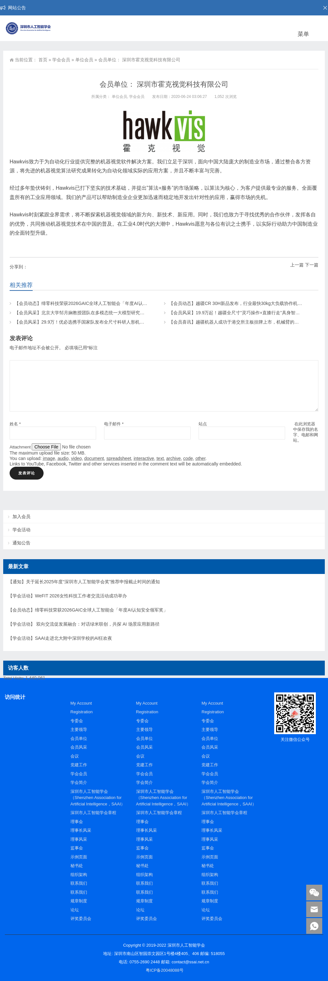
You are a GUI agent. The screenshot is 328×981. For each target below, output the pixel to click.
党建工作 (78, 764)
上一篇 (297, 264)
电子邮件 (114, 423)
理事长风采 (80, 830)
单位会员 (84, 59)
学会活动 (21, 529)
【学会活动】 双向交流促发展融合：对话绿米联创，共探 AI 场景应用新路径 (84, 624)
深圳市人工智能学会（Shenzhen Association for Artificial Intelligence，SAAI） (97, 797)
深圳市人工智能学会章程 (93, 812)
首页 (42, 59)
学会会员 (61, 59)
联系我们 (78, 883)
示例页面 (78, 857)
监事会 (76, 848)
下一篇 (311, 264)
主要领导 (78, 729)
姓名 (15, 423)
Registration (81, 711)
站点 (203, 423)
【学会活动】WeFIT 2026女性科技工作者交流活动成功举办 (67, 595)
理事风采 (78, 839)
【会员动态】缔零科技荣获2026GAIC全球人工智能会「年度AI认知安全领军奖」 (94, 303)
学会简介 (78, 782)
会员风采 (78, 747)
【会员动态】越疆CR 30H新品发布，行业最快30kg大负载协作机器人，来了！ (246, 303)
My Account (81, 703)
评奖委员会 (80, 918)
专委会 (76, 720)
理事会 (76, 821)
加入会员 (21, 516)
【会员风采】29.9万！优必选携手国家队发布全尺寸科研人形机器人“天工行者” (92, 322)
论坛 (74, 909)
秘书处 (76, 865)
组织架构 (78, 874)
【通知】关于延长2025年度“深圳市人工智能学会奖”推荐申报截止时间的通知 (84, 581)
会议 (74, 756)
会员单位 (78, 738)
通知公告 (21, 542)
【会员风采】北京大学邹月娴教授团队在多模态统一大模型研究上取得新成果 (90, 312)
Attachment (21, 447)
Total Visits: (14, 678)
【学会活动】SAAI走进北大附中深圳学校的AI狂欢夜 (60, 638)
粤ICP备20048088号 (165, 970)
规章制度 (78, 901)
